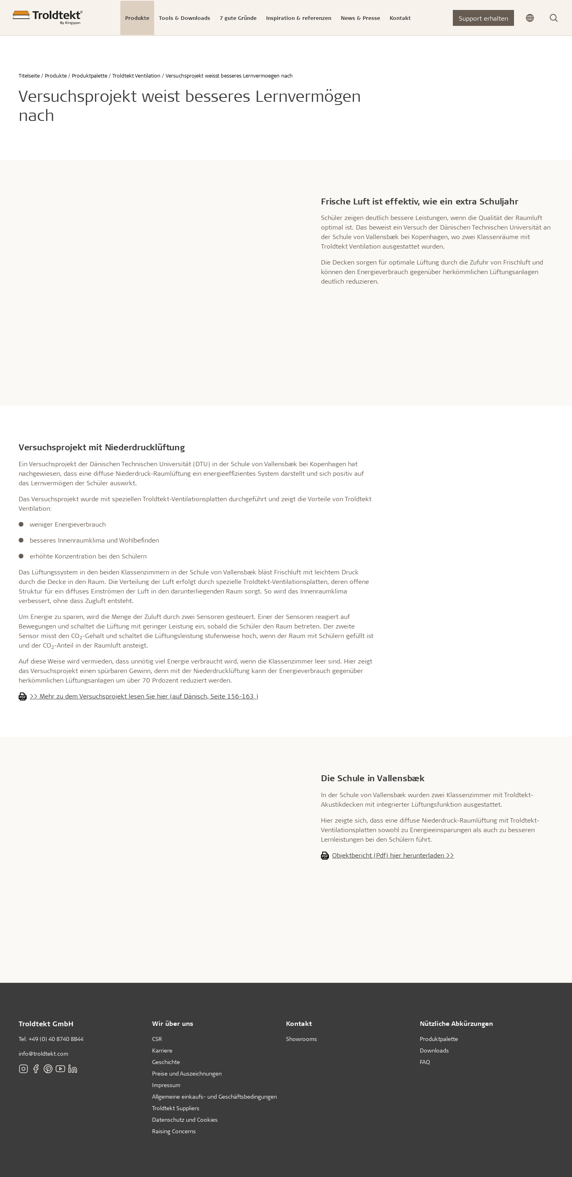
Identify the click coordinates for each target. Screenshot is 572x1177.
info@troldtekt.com (43, 1053)
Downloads (434, 1050)
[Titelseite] (48, 18)
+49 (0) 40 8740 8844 (56, 1039)
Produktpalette (439, 1039)
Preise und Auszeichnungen (187, 1073)
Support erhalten (483, 18)
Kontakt (299, 1023)
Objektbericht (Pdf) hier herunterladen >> (393, 855)
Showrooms (301, 1039)
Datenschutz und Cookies (185, 1119)
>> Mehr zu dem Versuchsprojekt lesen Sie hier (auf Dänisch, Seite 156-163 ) (144, 696)
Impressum (166, 1085)
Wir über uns (172, 1023)
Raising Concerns (174, 1131)
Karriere (162, 1050)
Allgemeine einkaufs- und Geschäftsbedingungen (214, 1096)
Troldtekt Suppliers (175, 1108)
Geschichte (166, 1062)
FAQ (425, 1062)
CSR (157, 1039)
